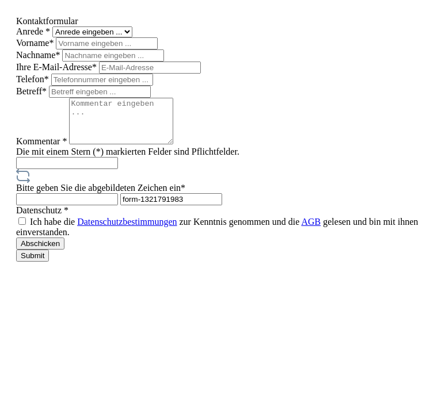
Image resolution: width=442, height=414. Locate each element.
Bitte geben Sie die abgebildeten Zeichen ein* (100, 196)
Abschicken (40, 252)
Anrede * (34, 31)
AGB (311, 230)
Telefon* (33, 79)
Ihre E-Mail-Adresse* (57, 67)
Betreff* (32, 91)
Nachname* (39, 55)
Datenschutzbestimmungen (127, 230)
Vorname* (36, 43)
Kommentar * (42, 150)
